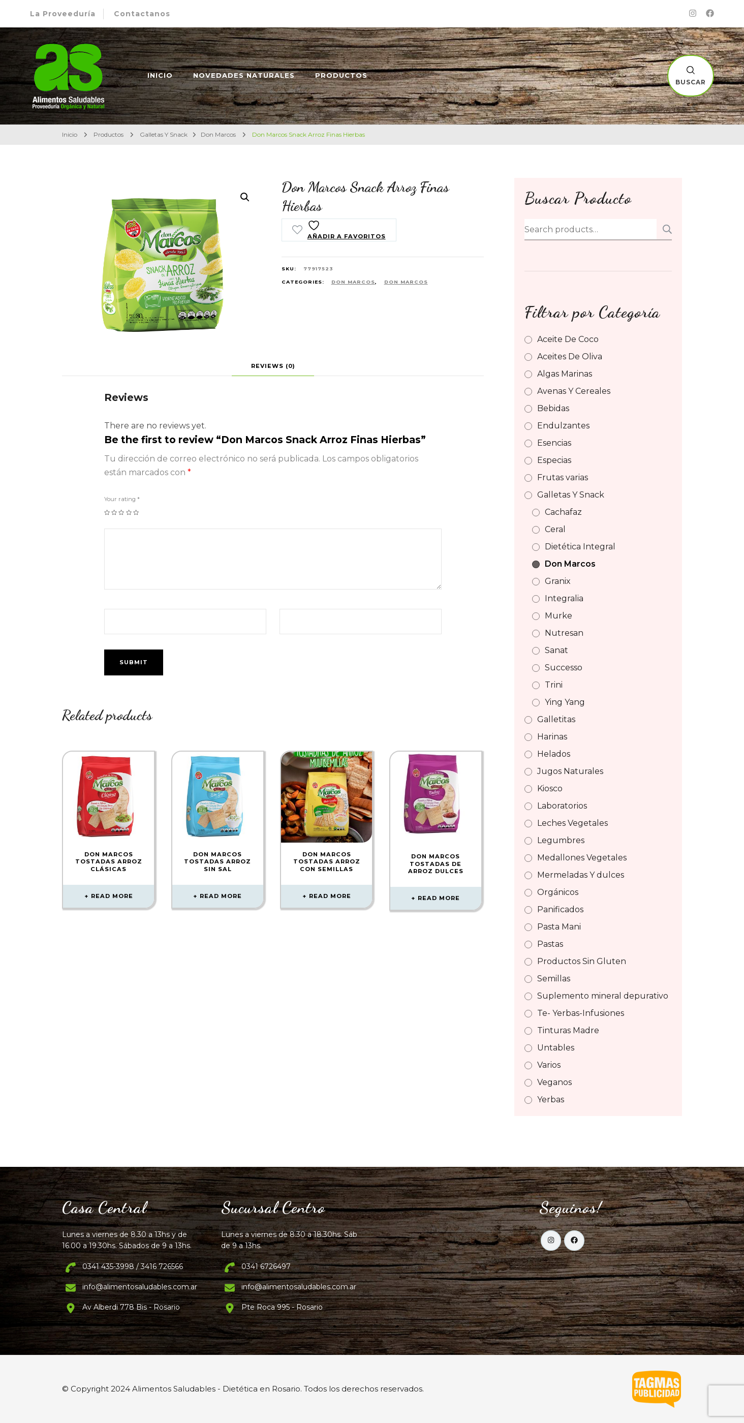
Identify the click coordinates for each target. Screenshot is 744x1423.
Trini (554, 685)
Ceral (555, 529)
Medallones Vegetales (582, 857)
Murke (558, 616)
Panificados (560, 909)
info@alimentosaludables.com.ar (139, 1286)
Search (664, 229)
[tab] (273, 366)
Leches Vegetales (572, 823)
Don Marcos (353, 282)
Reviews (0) (273, 365)
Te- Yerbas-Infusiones (580, 1013)
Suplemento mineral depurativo (602, 996)
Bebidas (553, 408)
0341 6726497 (266, 1266)
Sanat (556, 650)
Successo (563, 667)
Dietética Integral (580, 546)
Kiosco (550, 788)
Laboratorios (562, 806)
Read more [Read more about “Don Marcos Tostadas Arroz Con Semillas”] (330, 896)
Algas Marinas (564, 374)
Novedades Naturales (244, 75)
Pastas (550, 944)
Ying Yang (565, 702)
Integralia (564, 598)
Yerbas (550, 1099)
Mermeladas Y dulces (580, 875)
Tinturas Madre (568, 1030)
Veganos (554, 1082)
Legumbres (560, 840)
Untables (555, 1048)
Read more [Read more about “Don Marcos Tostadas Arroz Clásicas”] (112, 896)
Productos (341, 75)
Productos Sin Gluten (581, 961)
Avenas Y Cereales (573, 391)
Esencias (554, 443)
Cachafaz (563, 512)
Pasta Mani (559, 927)
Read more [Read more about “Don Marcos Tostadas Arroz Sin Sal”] (221, 896)
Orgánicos (557, 892)
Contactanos (142, 13)
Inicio (160, 75)
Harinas (552, 736)
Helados (553, 754)
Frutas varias (562, 477)
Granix (558, 581)
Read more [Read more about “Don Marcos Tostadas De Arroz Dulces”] (439, 898)
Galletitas (556, 719)
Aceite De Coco (568, 339)
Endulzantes (563, 425)
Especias (554, 460)
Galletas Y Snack (570, 495)
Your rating (122, 499)
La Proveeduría (63, 13)
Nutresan (564, 633)
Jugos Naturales (570, 771)
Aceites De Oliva (569, 356)
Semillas (553, 978)
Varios (549, 1065)
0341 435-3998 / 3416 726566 (132, 1266)
